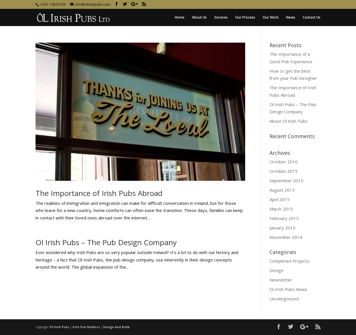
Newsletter (281, 280)
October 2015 (284, 171)
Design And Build (116, 327)
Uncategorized (284, 299)
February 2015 (284, 218)
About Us (199, 17)
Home (179, 17)
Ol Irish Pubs (59, 327)
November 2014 (286, 237)
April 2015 (280, 199)
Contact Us (311, 17)
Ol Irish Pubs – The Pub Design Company (106, 242)
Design (276, 270)
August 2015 (282, 190)
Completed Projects (289, 261)
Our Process (245, 17)
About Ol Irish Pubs (289, 121)
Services (221, 17)
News (290, 17)
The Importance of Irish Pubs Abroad (99, 193)
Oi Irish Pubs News (288, 289)
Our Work (271, 17)
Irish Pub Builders (86, 327)
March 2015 (281, 209)
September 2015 (286, 180)
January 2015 (282, 228)
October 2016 (284, 161)
